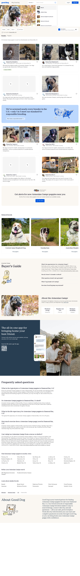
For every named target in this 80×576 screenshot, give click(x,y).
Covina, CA (67, 457)
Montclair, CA (51, 459)
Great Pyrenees (68, 484)
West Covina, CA (68, 459)
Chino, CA (35, 459)
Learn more (65, 302)
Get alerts (40, 200)
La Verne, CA (51, 457)
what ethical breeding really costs (69, 270)
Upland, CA (67, 463)
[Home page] (5, 2)
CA (18, 492)
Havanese (4, 486)
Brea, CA (50, 461)
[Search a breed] (46, 2)
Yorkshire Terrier (68, 486)
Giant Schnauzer (52, 484)
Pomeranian (36, 486)
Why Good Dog (15, 2)
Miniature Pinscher (22, 486)
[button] (11, 52)
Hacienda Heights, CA (69, 461)
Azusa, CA (35, 461)
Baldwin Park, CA (21, 463)
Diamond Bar (24, 492)
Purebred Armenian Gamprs (24, 472)
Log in (68, 2)
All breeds (4, 492)
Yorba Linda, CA (37, 463)
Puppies (9, 35)
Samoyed (50, 486)
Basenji (3, 484)
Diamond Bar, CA (12, 32)
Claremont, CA (21, 459)
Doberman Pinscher (38, 484)
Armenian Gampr (11, 492)
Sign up (75, 2)
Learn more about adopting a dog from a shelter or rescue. (35, 445)
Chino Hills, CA (21, 457)
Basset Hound (20, 484)
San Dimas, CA (36, 457)
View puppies (15, 251)
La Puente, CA (5, 461)
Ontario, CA (5, 463)
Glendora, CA (20, 461)
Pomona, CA (5, 457)
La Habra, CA (51, 463)
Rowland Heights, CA (7, 459)
